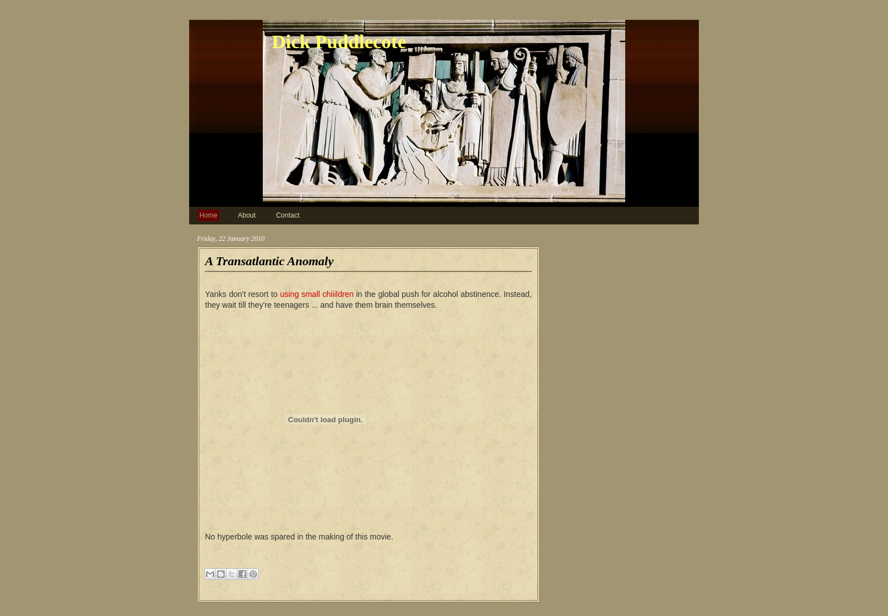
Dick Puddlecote (339, 41)
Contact (287, 215)
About (246, 215)
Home (208, 215)
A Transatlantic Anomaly (269, 261)
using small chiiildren (316, 294)
